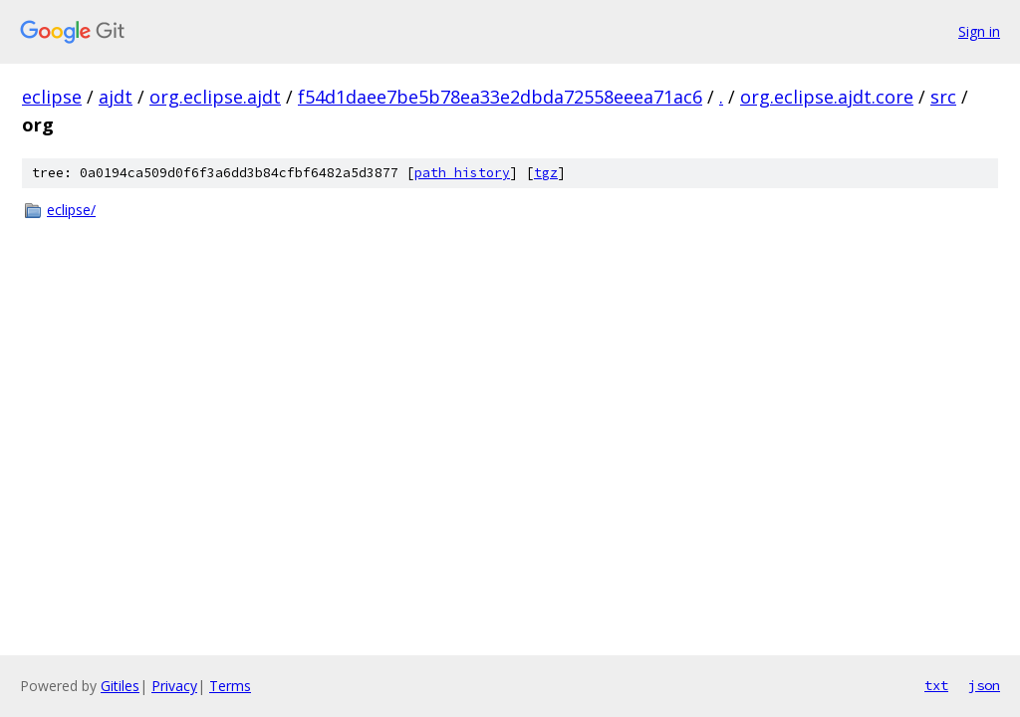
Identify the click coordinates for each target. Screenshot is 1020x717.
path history (462, 172)
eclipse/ (71, 209)
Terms (230, 685)
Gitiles (120, 685)
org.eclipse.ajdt (215, 97)
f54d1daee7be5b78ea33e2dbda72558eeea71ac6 (500, 97)
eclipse (52, 97)
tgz (546, 172)
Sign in (979, 31)
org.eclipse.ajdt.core (826, 97)
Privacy (174, 685)
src (943, 97)
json (984, 685)
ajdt (115, 97)
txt (936, 685)
